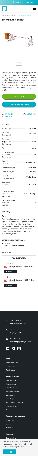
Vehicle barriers (11, 380)
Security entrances (12, 391)
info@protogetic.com (18, 323)
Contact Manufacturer (19, 104)
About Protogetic (12, 363)
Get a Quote (19, 96)
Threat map (10, 420)
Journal (8, 424)
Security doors (11, 384)
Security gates (11, 399)
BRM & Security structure (14, 402)
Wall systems (10, 395)
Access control (11, 410)
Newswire (9, 428)
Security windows (12, 388)
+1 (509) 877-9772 (16, 332)
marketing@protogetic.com (20, 342)
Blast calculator (11, 438)
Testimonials (10, 370)
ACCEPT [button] (9, 452)
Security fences (11, 406)
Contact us (10, 366)
